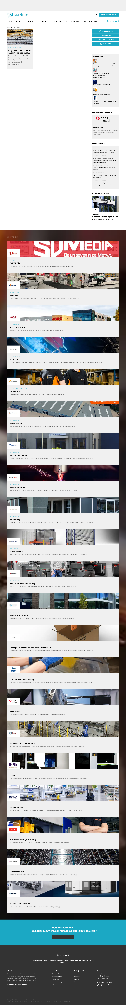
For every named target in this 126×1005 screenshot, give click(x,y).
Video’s (74, 15)
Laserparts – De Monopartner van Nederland (31, 647)
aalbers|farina (16, 551)
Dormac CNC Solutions (21, 904)
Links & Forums (90, 21)
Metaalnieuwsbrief (106, 39)
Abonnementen (41, 15)
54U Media (15, 263)
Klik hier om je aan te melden (63, 937)
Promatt (14, 295)
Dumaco (14, 359)
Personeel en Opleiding (101, 148)
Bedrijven (77, 976)
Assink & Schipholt (19, 615)
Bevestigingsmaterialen (18, 388)
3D (53, 984)
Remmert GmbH (17, 871)
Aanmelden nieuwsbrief (109, 14)
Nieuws (18, 21)
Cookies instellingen (65, 1001)
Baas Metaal (98, 127)
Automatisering (98, 172)
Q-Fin (12, 775)
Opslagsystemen (15, 549)
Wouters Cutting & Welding (23, 839)
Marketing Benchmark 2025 (101, 84)
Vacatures (57, 21)
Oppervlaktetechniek (100, 165)
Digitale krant (105, 35)
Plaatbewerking (15, 324)
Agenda (29, 21)
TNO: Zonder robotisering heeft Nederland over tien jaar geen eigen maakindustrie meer (104, 160)
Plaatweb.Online (17, 487)
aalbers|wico (16, 423)
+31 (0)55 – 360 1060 (105, 982)
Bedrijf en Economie (100, 155)
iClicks (34, 1000)
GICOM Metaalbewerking (22, 679)
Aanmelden (78, 974)
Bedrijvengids (42, 21)
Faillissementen (72, 21)
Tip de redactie (106, 31)
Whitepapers (98, 56)
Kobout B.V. (15, 391)
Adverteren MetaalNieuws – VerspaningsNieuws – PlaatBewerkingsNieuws (102, 75)
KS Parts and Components (22, 743)
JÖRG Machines (17, 327)
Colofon (25, 1001)
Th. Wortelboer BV (18, 455)
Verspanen (14, 901)
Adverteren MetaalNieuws (14, 1001)
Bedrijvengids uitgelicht (102, 112)
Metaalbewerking (16, 356)
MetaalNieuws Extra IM (16, 47)
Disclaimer (49, 1001)
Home (9, 21)
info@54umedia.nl (104, 985)
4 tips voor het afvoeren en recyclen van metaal (19, 51)
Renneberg (15, 519)
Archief (64, 15)
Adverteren (54, 15)
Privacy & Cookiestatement (36, 1001)
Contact (82, 15)
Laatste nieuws (98, 143)
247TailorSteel (16, 807)
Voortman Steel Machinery (22, 583)
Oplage (12, 260)
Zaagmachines (15, 292)
